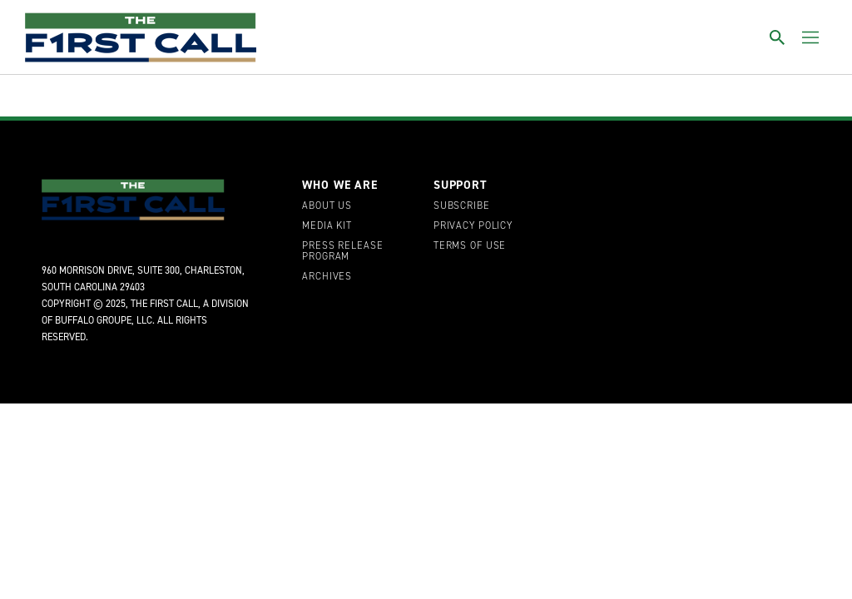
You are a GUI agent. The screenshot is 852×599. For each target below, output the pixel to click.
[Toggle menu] (810, 37)
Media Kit (327, 226)
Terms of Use (469, 246)
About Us (327, 206)
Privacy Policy (473, 226)
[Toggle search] (777, 37)
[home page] (140, 37)
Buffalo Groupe (93, 320)
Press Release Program (342, 252)
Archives (327, 277)
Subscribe (461, 206)
